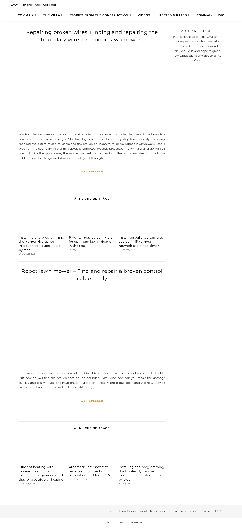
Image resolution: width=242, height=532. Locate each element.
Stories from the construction (99, 15)
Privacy (12, 4)
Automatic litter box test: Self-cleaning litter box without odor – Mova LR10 (89, 471)
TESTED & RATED (173, 15)
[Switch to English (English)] (104, 522)
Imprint (27, 4)
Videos (144, 15)
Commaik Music (210, 15)
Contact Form (46, 4)
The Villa (51, 15)
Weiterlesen (92, 171)
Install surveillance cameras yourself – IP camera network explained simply (141, 242)
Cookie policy (188, 510)
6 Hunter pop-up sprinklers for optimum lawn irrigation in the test (91, 242)
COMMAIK (26, 15)
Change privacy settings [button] (163, 510)
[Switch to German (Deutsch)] (130, 522)
